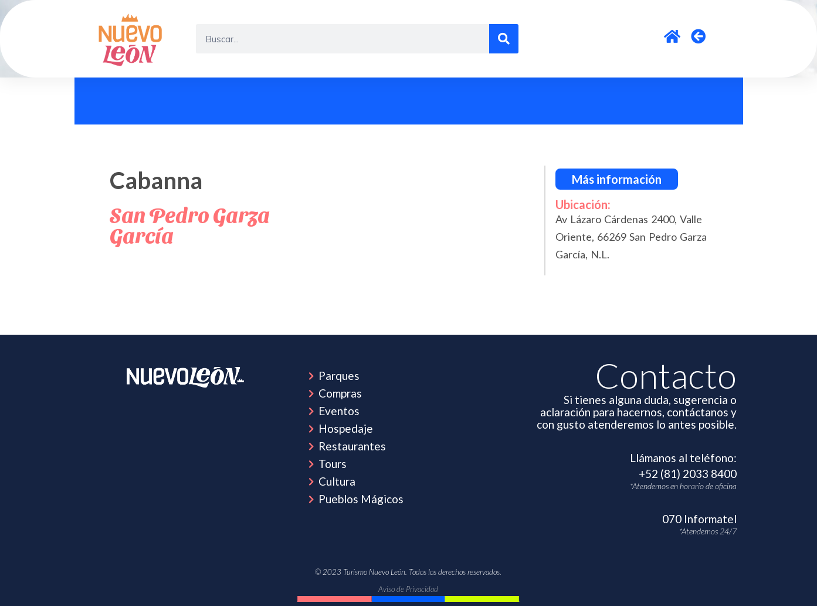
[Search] (503, 38)
